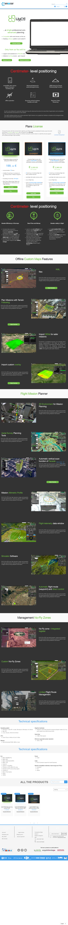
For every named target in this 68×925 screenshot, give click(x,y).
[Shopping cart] (7, 834)
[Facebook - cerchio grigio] (22, 850)
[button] (65, 6)
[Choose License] (16, 43)
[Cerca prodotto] (56, 782)
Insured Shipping (7, 811)
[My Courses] (7, 839)
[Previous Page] (30, 823)
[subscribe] (63, 833)
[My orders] (7, 836)
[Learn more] (11, 187)
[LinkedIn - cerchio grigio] (18, 850)
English (62, 923)
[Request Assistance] (25, 60)
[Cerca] (57, 4)
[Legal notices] (21, 832)
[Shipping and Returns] (21, 834)
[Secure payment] (21, 837)
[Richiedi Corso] (7, 60)
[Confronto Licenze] (59, 133)
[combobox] (60, 789)
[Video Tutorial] (51, 288)
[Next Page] (37, 823)
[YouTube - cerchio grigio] (25, 850)
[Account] (7, 832)
